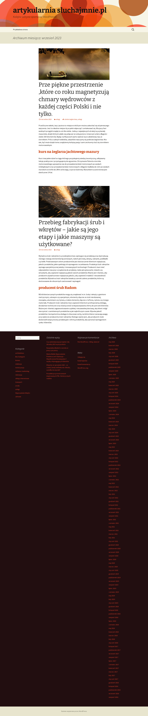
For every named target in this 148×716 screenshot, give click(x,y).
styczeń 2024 (113, 432)
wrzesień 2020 (114, 552)
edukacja (18, 364)
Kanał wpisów (82, 361)
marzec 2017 (113, 672)
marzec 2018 (113, 635)
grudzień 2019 (114, 574)
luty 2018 (112, 639)
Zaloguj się (81, 357)
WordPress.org (83, 368)
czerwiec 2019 (114, 592)
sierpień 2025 (113, 371)
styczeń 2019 (113, 603)
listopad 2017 (113, 646)
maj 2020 (112, 563)
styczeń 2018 (113, 643)
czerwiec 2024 (114, 414)
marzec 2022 (113, 490)
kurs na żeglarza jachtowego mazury (69, 152)
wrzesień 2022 (114, 469)
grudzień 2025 (114, 360)
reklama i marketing (22, 371)
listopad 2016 (113, 686)
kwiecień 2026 (114, 345)
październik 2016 (114, 690)
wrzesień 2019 (114, 581)
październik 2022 (114, 465)
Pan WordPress (83, 342)
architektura (19, 353)
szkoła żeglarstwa (70, 119)
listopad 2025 (113, 364)
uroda (17, 386)
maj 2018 (112, 628)
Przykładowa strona (20, 29)
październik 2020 (114, 548)
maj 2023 (112, 447)
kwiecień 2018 (114, 632)
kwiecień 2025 (114, 385)
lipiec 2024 (112, 411)
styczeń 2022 (113, 498)
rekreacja (18, 375)
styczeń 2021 (113, 541)
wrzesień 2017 (114, 654)
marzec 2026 (113, 349)
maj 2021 (112, 527)
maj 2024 (112, 418)
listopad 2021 (113, 505)
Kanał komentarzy (84, 364)
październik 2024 (114, 400)
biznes (17, 360)
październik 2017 (114, 650)
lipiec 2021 (112, 519)
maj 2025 (112, 382)
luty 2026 (112, 353)
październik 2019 (114, 577)
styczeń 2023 (113, 458)
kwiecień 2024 (114, 422)
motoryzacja (19, 368)
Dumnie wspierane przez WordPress (74, 711)
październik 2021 (114, 509)
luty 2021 (112, 538)
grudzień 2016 (114, 683)
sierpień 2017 (113, 657)
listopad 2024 (113, 396)
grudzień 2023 (114, 436)
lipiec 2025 (112, 374)
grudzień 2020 (114, 545)
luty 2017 (112, 675)
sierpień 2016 (113, 697)
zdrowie (18, 397)
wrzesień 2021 (114, 512)
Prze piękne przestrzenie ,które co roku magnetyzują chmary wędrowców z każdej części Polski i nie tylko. (74, 99)
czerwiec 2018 (114, 625)
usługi (58, 119)
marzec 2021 (113, 534)
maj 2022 (112, 483)
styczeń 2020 (113, 570)
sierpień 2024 (113, 407)
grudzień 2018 (114, 606)
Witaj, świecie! (94, 342)
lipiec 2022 (112, 476)
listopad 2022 (113, 461)
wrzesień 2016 (114, 693)
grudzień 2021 (114, 501)
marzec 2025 (113, 389)
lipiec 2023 (112, 443)
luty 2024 (112, 429)
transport (18, 382)
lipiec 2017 (112, 661)
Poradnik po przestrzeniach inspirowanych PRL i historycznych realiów (58, 376)
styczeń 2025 (113, 393)
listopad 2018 (113, 610)
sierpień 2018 (113, 617)
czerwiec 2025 (114, 378)
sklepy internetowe (22, 378)
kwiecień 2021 (114, 530)
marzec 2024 (113, 425)
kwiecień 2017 (114, 668)
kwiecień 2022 (114, 487)
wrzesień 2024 (114, 403)
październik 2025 (114, 367)
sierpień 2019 (113, 585)
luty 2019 (112, 599)
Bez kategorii (20, 357)
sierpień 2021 (113, 516)
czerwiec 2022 (114, 480)
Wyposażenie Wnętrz (22, 393)
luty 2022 (112, 494)
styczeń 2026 (113, 356)
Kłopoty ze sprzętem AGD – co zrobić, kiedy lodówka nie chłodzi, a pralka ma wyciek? (58, 367)
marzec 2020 (113, 567)
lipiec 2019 (112, 588)
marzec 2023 (113, 454)
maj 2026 (112, 342)
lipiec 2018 (112, 621)
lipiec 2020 (112, 559)
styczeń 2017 (113, 679)
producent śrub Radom (58, 288)
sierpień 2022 (113, 472)
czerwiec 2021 (114, 523)
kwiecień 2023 (114, 451)
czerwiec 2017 (114, 664)
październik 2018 (114, 614)
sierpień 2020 (113, 556)
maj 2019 (112, 596)
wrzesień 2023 (114, 440)
